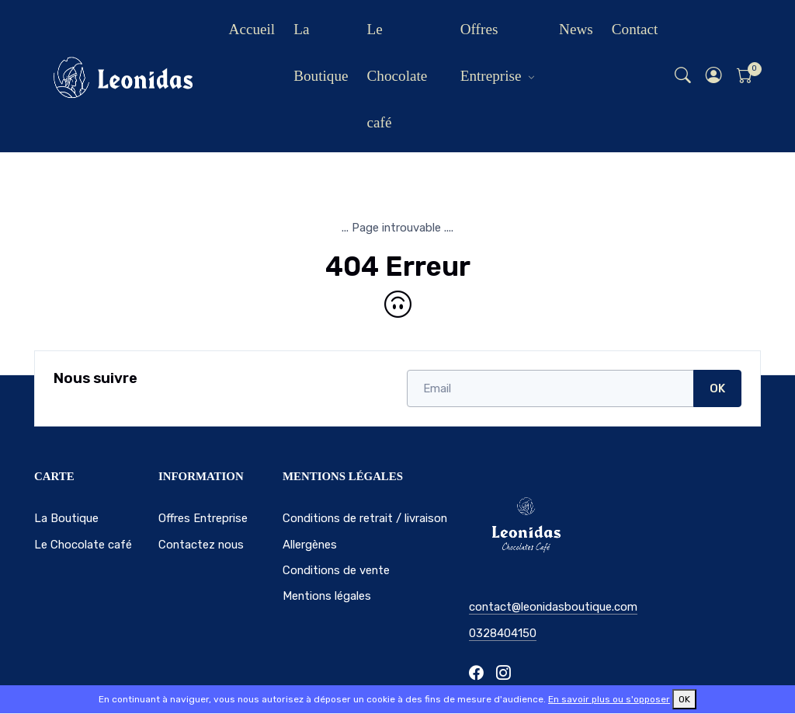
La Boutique (320, 52)
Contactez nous (201, 545)
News (576, 29)
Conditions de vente (336, 570)
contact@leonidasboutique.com (553, 607)
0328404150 (502, 633)
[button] (714, 76)
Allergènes (310, 545)
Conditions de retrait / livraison (365, 518)
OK (717, 388)
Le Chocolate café (397, 76)
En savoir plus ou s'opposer (609, 699)
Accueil (252, 29)
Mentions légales (327, 596)
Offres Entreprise (491, 52)
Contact (635, 29)
